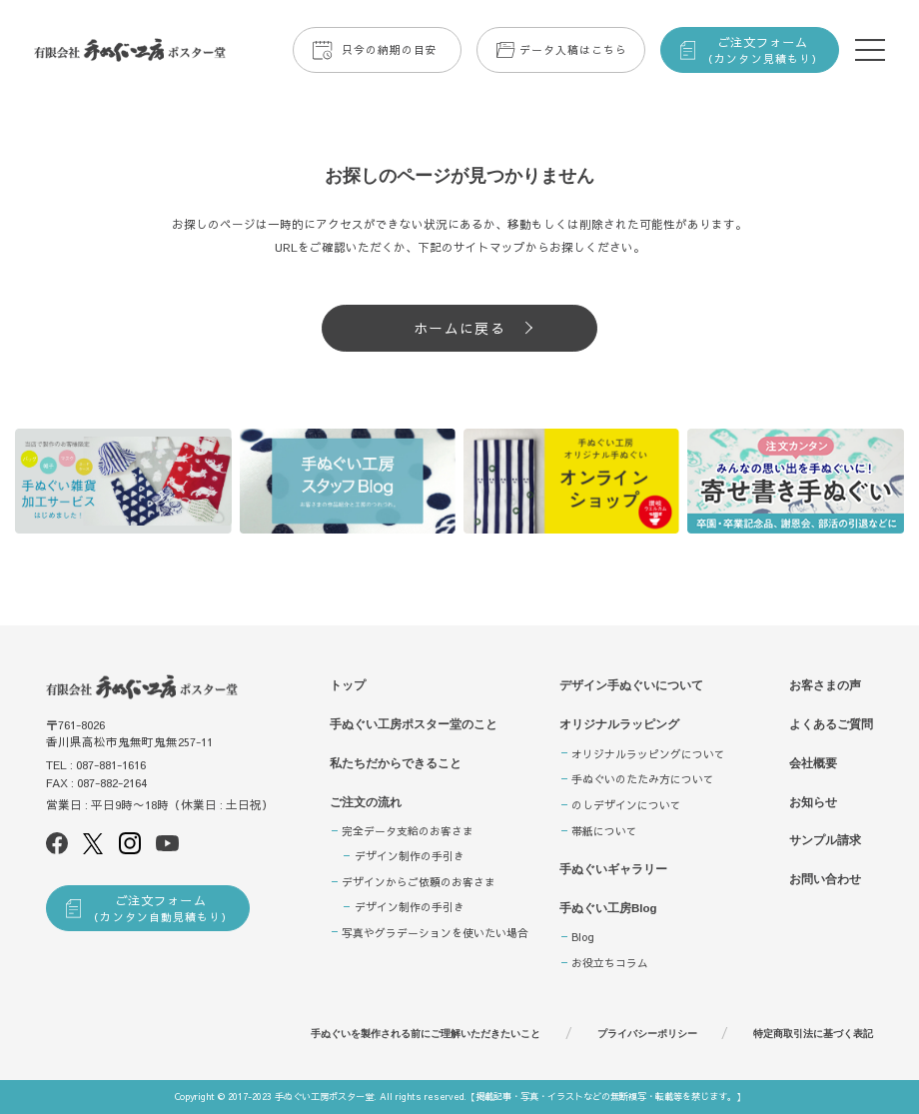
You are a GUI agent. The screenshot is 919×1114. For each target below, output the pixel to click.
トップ (348, 685)
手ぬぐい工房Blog (608, 908)
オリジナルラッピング (619, 724)
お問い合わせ (825, 879)
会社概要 (813, 763)
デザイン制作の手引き (409, 855)
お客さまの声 (825, 685)
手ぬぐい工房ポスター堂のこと (413, 724)
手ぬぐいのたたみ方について (642, 778)
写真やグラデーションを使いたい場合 (435, 932)
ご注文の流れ (366, 802)
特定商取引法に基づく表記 (813, 1033)
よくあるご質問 (831, 724)
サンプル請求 (825, 840)
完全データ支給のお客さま (407, 830)
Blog (582, 936)
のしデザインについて (626, 804)
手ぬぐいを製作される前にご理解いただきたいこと (425, 1033)
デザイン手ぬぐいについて (631, 685)
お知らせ (813, 802)
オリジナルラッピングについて (648, 753)
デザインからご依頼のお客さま (418, 881)
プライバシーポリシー (647, 1033)
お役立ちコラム (609, 962)
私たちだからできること (395, 763)
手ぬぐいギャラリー (613, 869)
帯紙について (604, 830)
